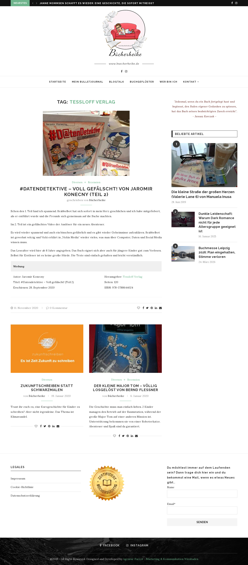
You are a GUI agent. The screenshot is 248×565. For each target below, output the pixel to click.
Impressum (18, 478)
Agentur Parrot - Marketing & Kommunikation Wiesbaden (160, 559)
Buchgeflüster (142, 81)
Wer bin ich (168, 81)
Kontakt (189, 81)
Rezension (94, 182)
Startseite (57, 81)
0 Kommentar (57, 308)
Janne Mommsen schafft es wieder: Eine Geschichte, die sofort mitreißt (97, 3)
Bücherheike (97, 200)
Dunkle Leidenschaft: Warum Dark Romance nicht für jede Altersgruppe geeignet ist (217, 222)
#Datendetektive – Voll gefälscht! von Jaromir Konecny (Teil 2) (86, 191)
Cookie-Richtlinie (22, 487)
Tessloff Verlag (132, 276)
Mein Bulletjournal (87, 81)
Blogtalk (116, 81)
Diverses (77, 182)
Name (202, 492)
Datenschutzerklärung (25, 495)
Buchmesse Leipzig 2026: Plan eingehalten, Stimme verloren (217, 252)
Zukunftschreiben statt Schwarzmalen (47, 388)
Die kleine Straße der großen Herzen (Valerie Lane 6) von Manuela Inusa (202, 194)
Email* (202, 508)
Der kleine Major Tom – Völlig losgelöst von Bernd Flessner (125, 388)
